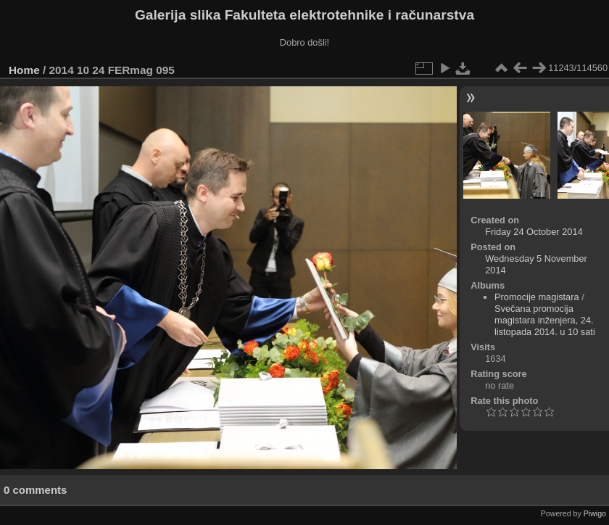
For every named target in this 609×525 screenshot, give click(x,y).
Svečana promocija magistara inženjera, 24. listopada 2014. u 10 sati (544, 320)
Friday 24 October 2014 (533, 231)
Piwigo (595, 513)
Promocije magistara (536, 297)
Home (24, 70)
